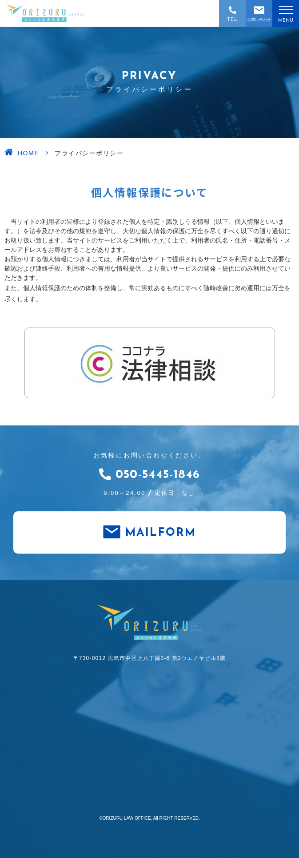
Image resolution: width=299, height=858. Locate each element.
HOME (28, 153)
